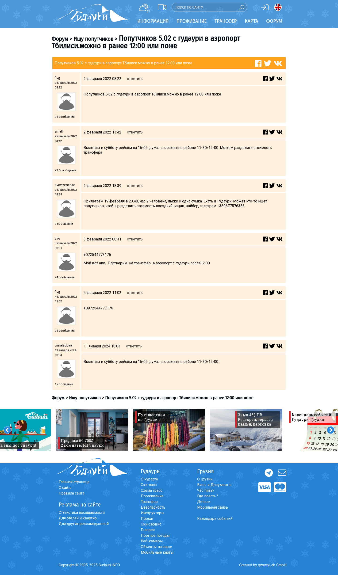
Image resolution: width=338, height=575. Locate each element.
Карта (251, 21)
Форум (274, 21)
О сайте (65, 487)
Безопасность (153, 507)
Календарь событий (214, 518)
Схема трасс (151, 490)
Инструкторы (152, 513)
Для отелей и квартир (78, 518)
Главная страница (74, 482)
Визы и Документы (214, 485)
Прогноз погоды (155, 535)
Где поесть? (207, 496)
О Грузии (204, 479)
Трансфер (149, 501)
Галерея (148, 530)
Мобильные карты (157, 552)
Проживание (152, 496)
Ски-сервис (151, 524)
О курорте (149, 479)
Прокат (147, 518)
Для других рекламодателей (84, 524)
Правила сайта (71, 493)
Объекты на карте (156, 547)
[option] (92, 430)
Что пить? (205, 490)
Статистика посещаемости (82, 512)
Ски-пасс (149, 485)
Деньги (203, 501)
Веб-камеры (152, 541)
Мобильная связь (212, 507)
